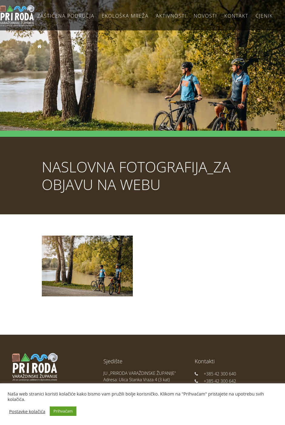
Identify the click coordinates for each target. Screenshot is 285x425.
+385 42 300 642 (215, 381)
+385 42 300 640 (215, 374)
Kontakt (236, 15)
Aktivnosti (171, 15)
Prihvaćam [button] (63, 411)
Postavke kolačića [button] (27, 411)
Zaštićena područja (65, 15)
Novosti (205, 15)
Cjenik (264, 15)
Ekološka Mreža (125, 15)
